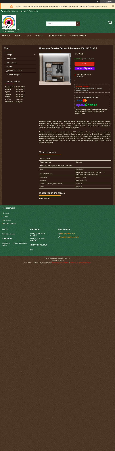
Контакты (39, 36)
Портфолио (11, 59)
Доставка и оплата (57, 36)
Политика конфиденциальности (80, 262)
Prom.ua (67, 258)
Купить (84, 64)
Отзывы (9, 67)
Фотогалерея (11, 63)
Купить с (84, 68)
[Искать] (78, 23)
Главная (6, 36)
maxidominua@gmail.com (69, 237)
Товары (17, 36)
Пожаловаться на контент (60, 262)
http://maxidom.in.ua (67, 234)
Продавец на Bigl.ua (57, 260)
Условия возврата (78, 36)
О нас (28, 36)
